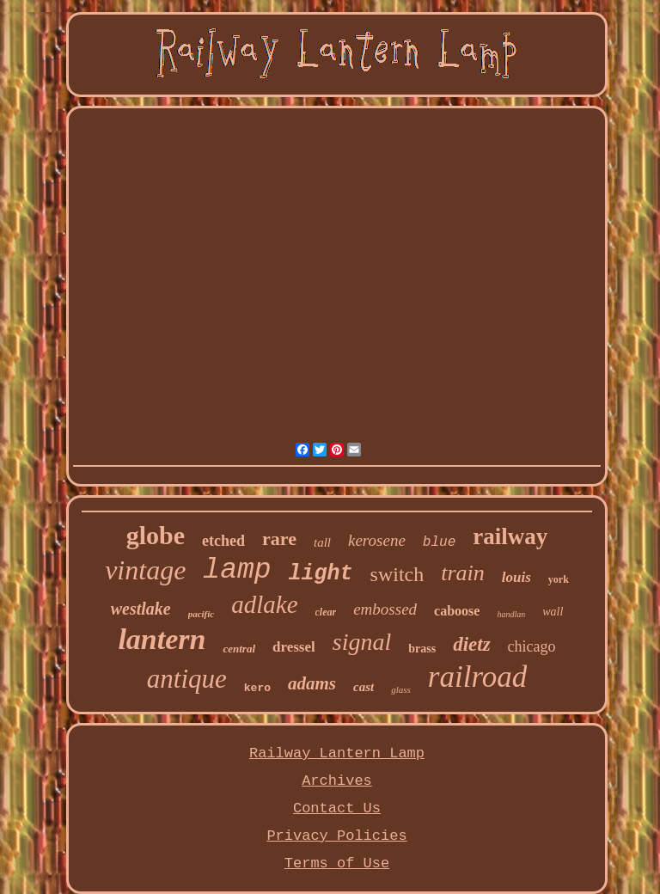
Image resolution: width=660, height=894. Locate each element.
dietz (471, 644)
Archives (337, 781)
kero (257, 688)
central (239, 648)
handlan (511, 614)
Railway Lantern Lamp (337, 753)
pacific (201, 614)
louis (516, 577)
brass (422, 648)
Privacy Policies (336, 836)
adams (312, 683)
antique (187, 679)
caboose (457, 610)
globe (155, 535)
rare (279, 538)
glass (401, 689)
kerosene (377, 540)
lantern (161, 639)
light (321, 573)
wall (552, 611)
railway (510, 536)
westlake (141, 608)
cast (363, 687)
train (463, 572)
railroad (477, 677)
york (558, 579)
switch (397, 574)
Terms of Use (336, 863)
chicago (532, 646)
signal (362, 641)
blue (439, 542)
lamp (237, 570)
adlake (264, 604)
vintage (145, 569)
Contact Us (337, 808)
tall (322, 542)
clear (326, 612)
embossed (385, 609)
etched (223, 540)
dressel (293, 647)
